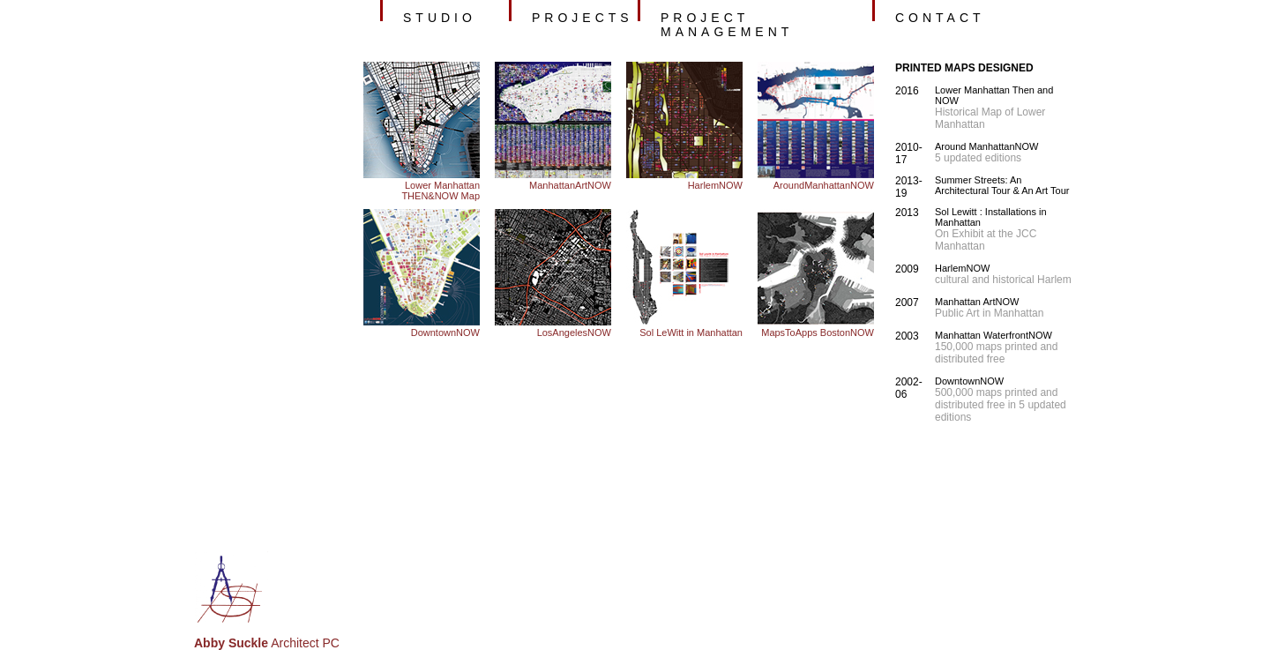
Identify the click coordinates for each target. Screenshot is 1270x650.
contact (940, 18)
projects (582, 18)
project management (727, 25)
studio (439, 18)
